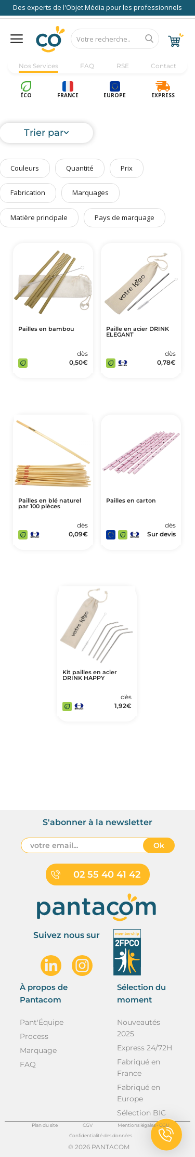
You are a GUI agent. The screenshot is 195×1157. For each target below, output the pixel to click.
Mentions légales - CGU (144, 1125)
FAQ (87, 66)
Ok (158, 845)
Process (34, 1036)
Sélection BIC (141, 1112)
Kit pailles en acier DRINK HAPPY (89, 675)
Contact (163, 66)
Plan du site (45, 1125)
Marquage (38, 1050)
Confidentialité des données (100, 1135)
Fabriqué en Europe (138, 1093)
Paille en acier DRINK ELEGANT (137, 332)
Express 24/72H (144, 1047)
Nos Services (38, 66)
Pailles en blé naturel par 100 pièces (49, 503)
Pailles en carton (131, 501)
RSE (122, 66)
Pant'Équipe (41, 1022)
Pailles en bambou (46, 329)
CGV (88, 1125)
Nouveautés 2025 (138, 1028)
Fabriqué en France (138, 1067)
